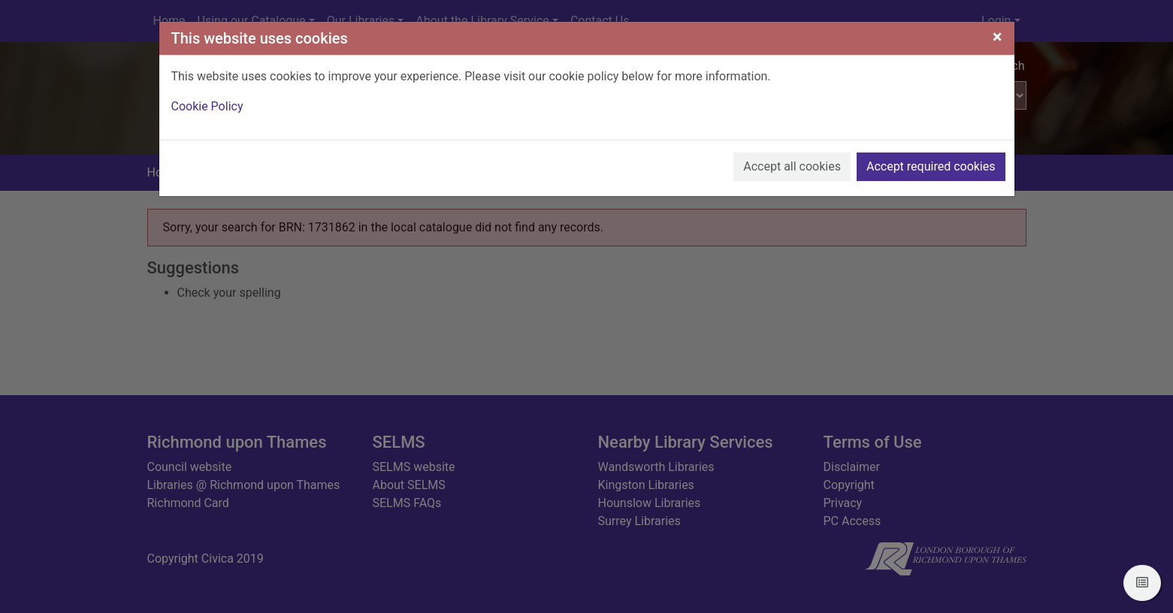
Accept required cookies (931, 166)
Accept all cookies (792, 166)
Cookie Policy (207, 106)
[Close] (997, 37)
